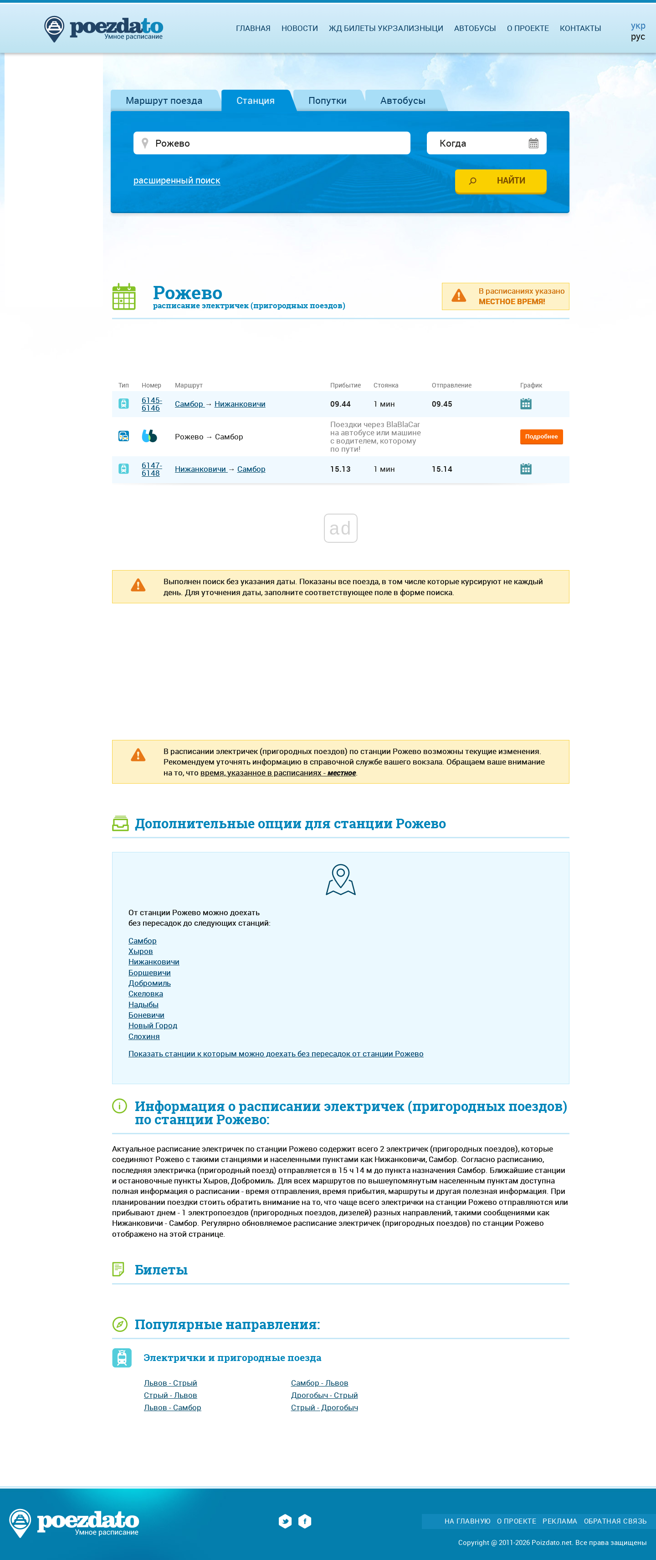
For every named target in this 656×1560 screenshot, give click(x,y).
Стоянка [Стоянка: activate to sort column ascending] (386, 386)
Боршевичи (149, 973)
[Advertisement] (341, 248)
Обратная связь (615, 1522)
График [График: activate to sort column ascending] (531, 386)
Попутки (327, 100)
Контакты (580, 28)
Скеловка (145, 994)
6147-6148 (152, 469)
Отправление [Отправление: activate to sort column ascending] (452, 386)
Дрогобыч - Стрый (324, 1396)
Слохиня (144, 1036)
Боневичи (146, 1015)
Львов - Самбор (172, 1407)
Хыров (140, 952)
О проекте (528, 28)
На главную (468, 1522)
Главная (253, 28)
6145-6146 (152, 404)
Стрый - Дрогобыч (324, 1407)
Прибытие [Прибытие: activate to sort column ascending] (345, 386)
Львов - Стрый (170, 1383)
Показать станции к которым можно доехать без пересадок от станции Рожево (276, 1054)
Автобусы (403, 100)
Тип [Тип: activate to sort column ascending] (123, 386)
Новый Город (152, 1026)
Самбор (190, 404)
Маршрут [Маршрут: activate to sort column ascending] (189, 386)
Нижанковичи (240, 404)
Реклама (560, 1522)
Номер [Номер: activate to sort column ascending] (151, 386)
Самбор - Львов (319, 1383)
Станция (255, 100)
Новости (300, 28)
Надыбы (143, 1004)
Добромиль (149, 984)
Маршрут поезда (164, 100)
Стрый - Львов (170, 1396)
